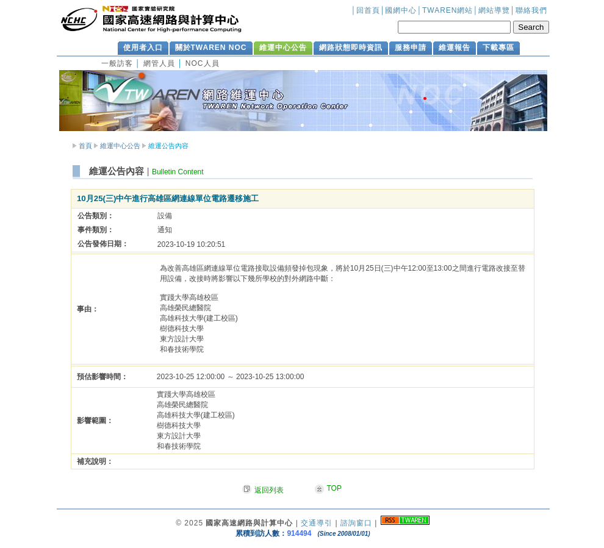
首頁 (85, 145)
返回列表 (269, 490)
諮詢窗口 (356, 523)
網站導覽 (494, 10)
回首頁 (368, 10)
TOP (334, 488)
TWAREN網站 (447, 10)
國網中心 (401, 10)
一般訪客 (117, 63)
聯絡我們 (531, 10)
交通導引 (317, 523)
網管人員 (159, 63)
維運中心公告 (120, 145)
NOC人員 (202, 63)
